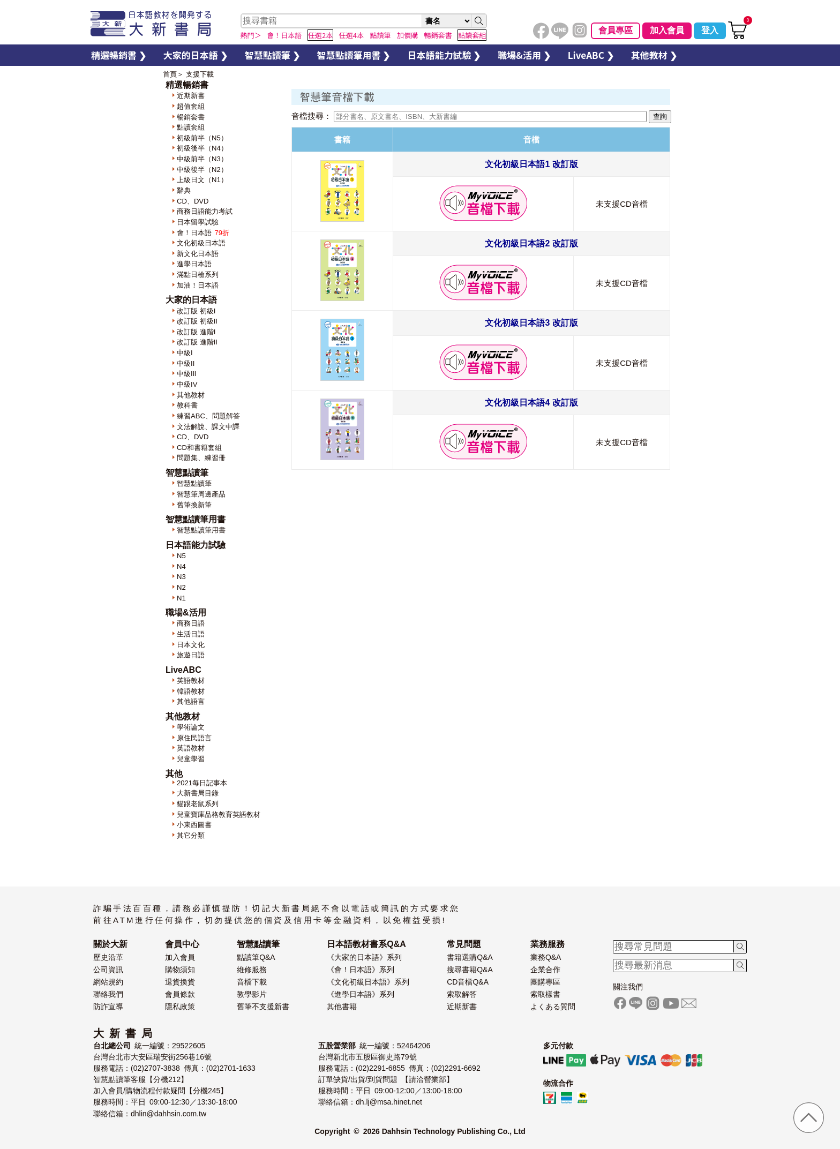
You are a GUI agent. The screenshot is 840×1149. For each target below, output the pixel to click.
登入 (709, 30)
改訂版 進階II (197, 342)
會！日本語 (203, 233)
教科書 (187, 405)
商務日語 (191, 623)
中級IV (187, 384)
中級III (187, 374)
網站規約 (108, 982)
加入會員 (667, 30)
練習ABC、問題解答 (208, 416)
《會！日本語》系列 (360, 969)
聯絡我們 (108, 994)
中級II (185, 363)
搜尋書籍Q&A (470, 969)
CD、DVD (193, 201)
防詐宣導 (108, 1006)
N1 (181, 598)
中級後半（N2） (202, 170)
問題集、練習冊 (201, 458)
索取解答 (462, 994)
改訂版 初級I (196, 311)
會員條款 (180, 994)
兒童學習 (191, 759)
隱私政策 (180, 1006)
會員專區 (615, 30)
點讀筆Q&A (256, 957)
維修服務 (252, 969)
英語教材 (191, 681)
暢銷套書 (191, 117)
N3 (181, 577)
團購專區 (545, 982)
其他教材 (191, 395)
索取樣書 (545, 994)
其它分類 (191, 835)
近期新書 (191, 96)
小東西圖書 (194, 825)
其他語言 (191, 701)
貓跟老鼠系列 (198, 804)
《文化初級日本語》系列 (368, 982)
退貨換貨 (180, 982)
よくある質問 (552, 1006)
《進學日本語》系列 (360, 994)
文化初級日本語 (201, 243)
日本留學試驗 (198, 222)
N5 (181, 556)
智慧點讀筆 (194, 483)
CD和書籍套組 (199, 448)
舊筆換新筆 (194, 505)
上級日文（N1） (202, 180)
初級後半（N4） (202, 148)
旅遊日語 (191, 655)
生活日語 (191, 634)
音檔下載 (252, 982)
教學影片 (252, 994)
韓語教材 (191, 691)
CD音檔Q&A (468, 982)
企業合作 (545, 969)
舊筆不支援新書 (263, 1006)
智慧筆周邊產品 (201, 494)
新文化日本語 (198, 254)
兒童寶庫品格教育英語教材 (218, 814)
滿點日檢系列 (198, 275)
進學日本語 (194, 264)
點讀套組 (191, 127)
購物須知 (180, 969)
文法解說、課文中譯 (208, 427)
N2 (181, 587)
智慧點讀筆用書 (201, 530)
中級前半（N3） (202, 159)
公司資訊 (108, 969)
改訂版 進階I (196, 332)
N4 (181, 566)
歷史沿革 (108, 957)
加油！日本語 (198, 285)
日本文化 (191, 645)
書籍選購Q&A (470, 957)
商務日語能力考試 (204, 211)
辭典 (184, 190)
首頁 (170, 74)
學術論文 (191, 727)
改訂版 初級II (197, 321)
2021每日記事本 (202, 783)
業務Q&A (545, 957)
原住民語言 (194, 738)
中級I (185, 353)
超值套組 (191, 106)
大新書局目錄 (198, 793)
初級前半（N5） (202, 138)
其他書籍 (342, 1006)
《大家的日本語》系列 (364, 957)
